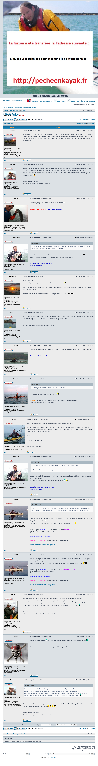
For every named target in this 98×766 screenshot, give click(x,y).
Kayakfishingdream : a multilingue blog (40, 101)
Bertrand (14, 115)
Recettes (23, 110)
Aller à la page (83, 119)
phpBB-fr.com (53, 757)
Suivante (92, 119)
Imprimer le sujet (8, 123)
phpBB (41, 756)
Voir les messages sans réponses (12, 107)
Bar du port (16, 110)
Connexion (7, 100)
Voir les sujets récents (29, 107)
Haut (5, 160)
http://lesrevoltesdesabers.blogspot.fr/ (43, 545)
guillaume (21, 115)
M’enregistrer (17, 100)
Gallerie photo (73, 101)
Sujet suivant (90, 123)
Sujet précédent (81, 123)
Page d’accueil (60, 101)
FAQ (83, 101)
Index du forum (8, 110)
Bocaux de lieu (11, 114)
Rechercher (90, 101)
